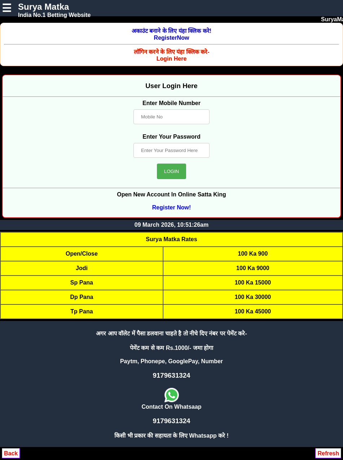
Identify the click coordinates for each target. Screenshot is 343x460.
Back (11, 453)
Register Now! (171, 207)
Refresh (328, 453)
